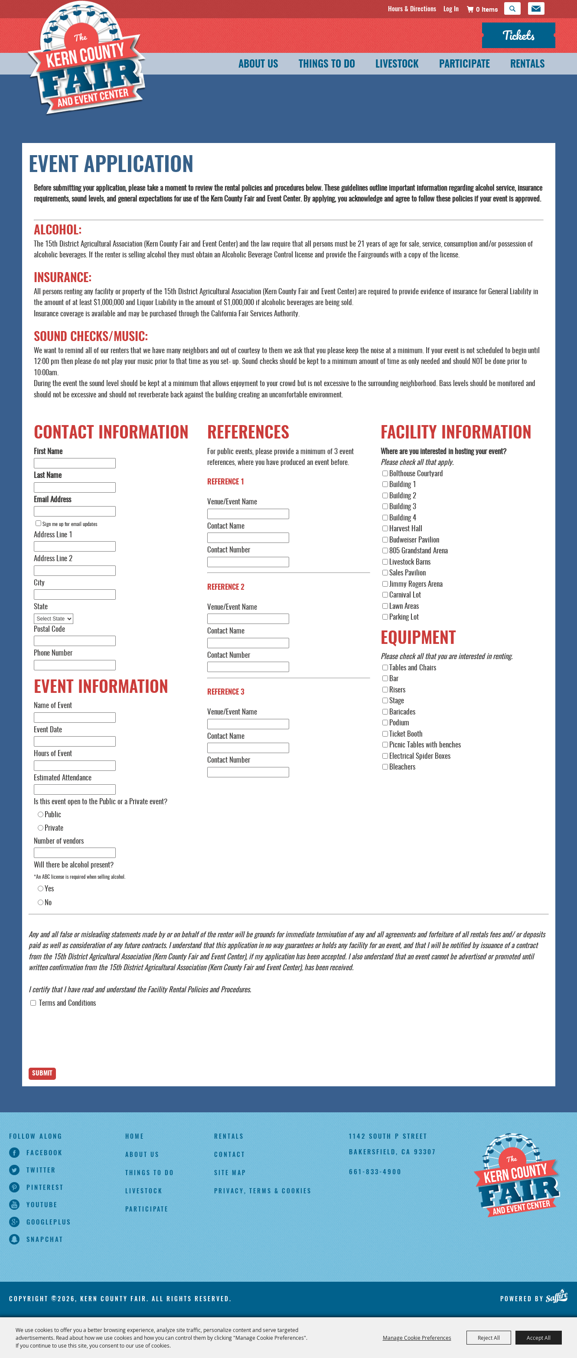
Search (512, 8)
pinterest (45, 1187)
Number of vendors (59, 841)
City (39, 583)
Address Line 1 (53, 535)
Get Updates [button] (536, 8)
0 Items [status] (487, 9)
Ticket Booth (406, 734)
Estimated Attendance (62, 778)
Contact (229, 1154)
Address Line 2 (53, 558)
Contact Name (225, 526)
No (48, 902)
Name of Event (53, 705)
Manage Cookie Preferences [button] (417, 1337)
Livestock (397, 65)
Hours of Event (53, 753)
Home (134, 1135)
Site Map (230, 1172)
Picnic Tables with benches (425, 745)
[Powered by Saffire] (556, 1296)
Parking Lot (404, 617)
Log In (451, 8)
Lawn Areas (404, 606)
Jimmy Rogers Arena (416, 584)
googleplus (48, 1221)
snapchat (44, 1239)
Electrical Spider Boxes (419, 756)
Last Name (48, 475)
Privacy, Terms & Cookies (263, 1190)
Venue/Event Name (232, 502)
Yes (49, 889)
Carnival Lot (405, 595)
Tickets (518, 35)
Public (53, 815)
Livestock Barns (409, 562)
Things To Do (327, 65)
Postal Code (49, 629)
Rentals (527, 65)
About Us (258, 65)
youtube (42, 1204)
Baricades (402, 712)
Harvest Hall (405, 529)
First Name (48, 451)
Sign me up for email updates (69, 524)
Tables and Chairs (412, 668)
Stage (396, 701)
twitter (41, 1169)
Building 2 (402, 496)
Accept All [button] (539, 1337)
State (41, 607)
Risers (397, 690)
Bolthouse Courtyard (416, 474)
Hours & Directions (412, 8)
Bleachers (402, 767)
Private (54, 828)
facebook (44, 1152)
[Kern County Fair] (516, 1176)
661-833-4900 (375, 1171)
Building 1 (402, 484)
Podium (399, 723)
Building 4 (402, 518)
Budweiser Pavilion (414, 540)
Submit (42, 1073)
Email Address (52, 500)
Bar (393, 678)
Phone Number (53, 653)
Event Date (48, 730)
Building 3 (402, 506)
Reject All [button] (489, 1337)
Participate (464, 65)
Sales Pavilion (407, 573)
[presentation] (94, 1045)
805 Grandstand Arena (418, 551)
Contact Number (228, 550)
